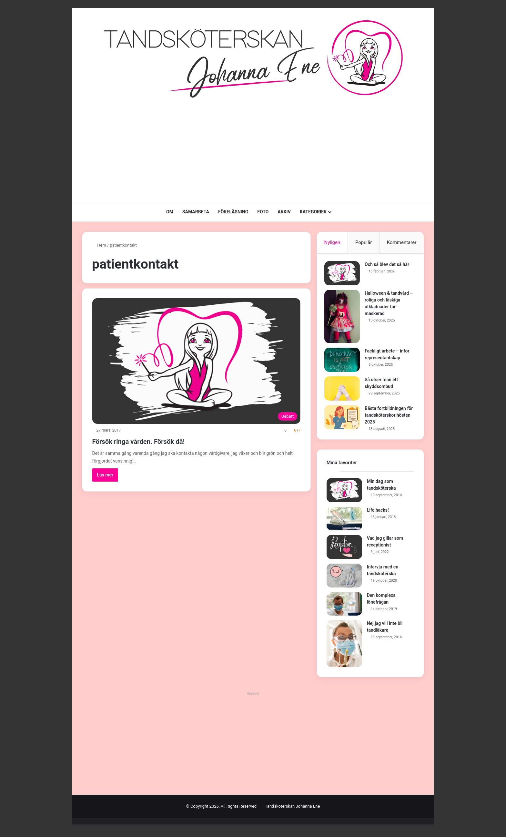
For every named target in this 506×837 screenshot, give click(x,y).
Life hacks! (378, 514)
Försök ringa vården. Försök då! (160, 440)
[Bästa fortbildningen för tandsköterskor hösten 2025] (344, 419)
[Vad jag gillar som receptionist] (344, 551)
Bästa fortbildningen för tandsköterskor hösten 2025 (387, 417)
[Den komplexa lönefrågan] (344, 608)
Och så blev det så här (389, 266)
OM (169, 211)
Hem (99, 245)
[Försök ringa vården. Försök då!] (196, 361)
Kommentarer (401, 242)
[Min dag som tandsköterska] (344, 494)
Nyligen (332, 242)
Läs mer (105, 474)
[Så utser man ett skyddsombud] (344, 391)
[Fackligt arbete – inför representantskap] (344, 362)
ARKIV (284, 211)
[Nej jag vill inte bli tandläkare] (344, 648)
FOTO (262, 211)
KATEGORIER (313, 211)
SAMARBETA (195, 211)
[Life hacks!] (344, 523)
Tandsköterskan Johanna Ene (292, 810)
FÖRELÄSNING (233, 211)
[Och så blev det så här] (344, 275)
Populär (363, 242)
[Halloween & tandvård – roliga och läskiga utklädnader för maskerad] (344, 318)
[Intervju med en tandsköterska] (344, 580)
